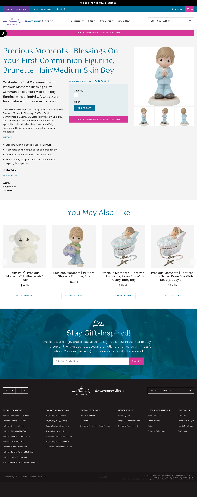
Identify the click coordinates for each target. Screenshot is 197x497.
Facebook (57, 9)
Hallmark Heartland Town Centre (16, 436)
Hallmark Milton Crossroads (15, 447)
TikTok (68, 9)
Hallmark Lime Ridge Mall (13, 441)
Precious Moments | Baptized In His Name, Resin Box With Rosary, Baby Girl (172, 276)
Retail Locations (16, 9)
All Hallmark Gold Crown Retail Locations (20, 462)
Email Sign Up (124, 415)
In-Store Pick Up (154, 415)
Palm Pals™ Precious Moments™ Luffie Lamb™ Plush (24, 276)
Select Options (24, 296)
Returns (151, 426)
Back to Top (43, 477)
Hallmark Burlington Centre (14, 421)
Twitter (60, 9)
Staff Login (182, 431)
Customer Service (87, 415)
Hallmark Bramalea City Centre (16, 415)
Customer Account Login (128, 426)
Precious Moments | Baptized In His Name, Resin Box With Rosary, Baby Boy (123, 276)
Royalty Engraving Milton (56, 431)
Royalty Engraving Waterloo (57, 441)
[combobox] (167, 21)
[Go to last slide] (4, 262)
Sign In (178, 9)
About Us (182, 415)
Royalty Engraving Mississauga (59, 436)
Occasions (76, 21)
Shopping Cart (187, 9)
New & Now (123, 21)
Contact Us (85, 421)
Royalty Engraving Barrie (56, 415)
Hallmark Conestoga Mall (13, 426)
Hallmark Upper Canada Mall (15, 457)
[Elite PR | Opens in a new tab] (98, 476)
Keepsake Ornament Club (129, 421)
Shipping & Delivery (156, 431)
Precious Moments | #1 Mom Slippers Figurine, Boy (73, 274)
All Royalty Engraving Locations (59, 447)
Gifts (90, 21)
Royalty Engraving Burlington (58, 421)
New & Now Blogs (185, 426)
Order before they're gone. (98, 33)
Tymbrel (191, 475)
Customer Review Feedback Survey (95, 426)
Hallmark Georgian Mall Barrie (15, 431)
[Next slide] (193, 262)
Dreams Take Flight (186, 421)
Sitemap (32, 477)
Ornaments (105, 21)
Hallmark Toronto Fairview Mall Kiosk (18, 452)
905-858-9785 (43, 9)
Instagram (64, 9)
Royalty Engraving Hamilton (57, 426)
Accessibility (21, 477)
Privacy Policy (8, 477)
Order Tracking (154, 421)
